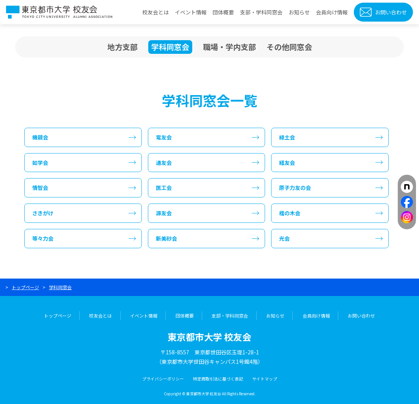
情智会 (40, 187)
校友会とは (155, 12)
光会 (284, 238)
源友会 (164, 213)
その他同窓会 (289, 46)
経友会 (287, 162)
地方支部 (122, 46)
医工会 (164, 187)
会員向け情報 (332, 12)
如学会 (40, 162)
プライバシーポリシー (163, 379)
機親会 (40, 137)
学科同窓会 (170, 47)
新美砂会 (166, 238)
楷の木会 (289, 213)
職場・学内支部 (229, 46)
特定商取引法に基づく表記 (218, 379)
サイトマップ (264, 379)
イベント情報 (191, 12)
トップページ (25, 287)
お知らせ (299, 12)
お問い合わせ (391, 12)
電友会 (164, 137)
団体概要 (223, 12)
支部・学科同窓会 (261, 12)
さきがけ (42, 213)
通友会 (164, 162)
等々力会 (42, 238)
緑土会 (287, 137)
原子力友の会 (295, 187)
